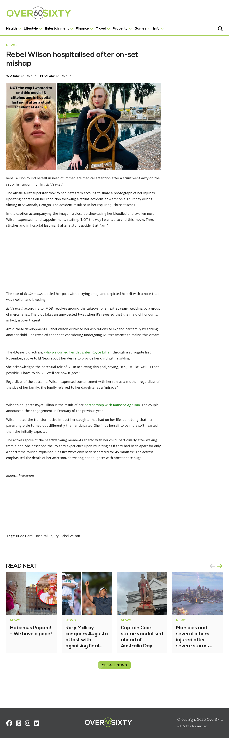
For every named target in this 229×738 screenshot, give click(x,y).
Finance (83, 28)
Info (158, 28)
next (218, 586)
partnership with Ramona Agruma (117, 418)
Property (121, 28)
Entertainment (58, 28)
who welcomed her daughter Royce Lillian (81, 365)
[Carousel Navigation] (214, 586)
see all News (114, 685)
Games (142, 28)
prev (211, 586)
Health (13, 28)
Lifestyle (32, 28)
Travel (102, 28)
